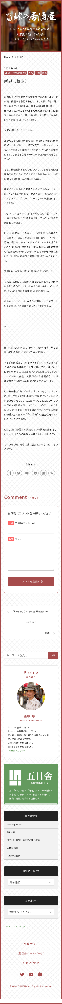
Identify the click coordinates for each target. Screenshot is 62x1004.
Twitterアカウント (16, 755)
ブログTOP (31, 949)
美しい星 (11, 837)
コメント (19, 539)
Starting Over (14, 829)
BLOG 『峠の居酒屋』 (15, 72)
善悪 (30, 72)
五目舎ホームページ (31, 958)
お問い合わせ (31, 968)
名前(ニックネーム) (25, 522)
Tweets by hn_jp (14, 931)
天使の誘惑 (12, 853)
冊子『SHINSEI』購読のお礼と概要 (23, 845)
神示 (37, 72)
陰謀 (44, 72)
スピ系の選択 (13, 860)
